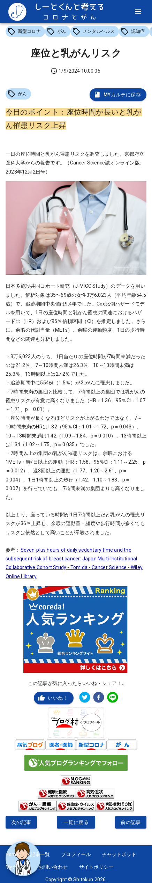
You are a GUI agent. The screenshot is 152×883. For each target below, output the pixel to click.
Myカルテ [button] (16, 867)
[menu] (138, 11)
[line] (112, 698)
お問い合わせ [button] (53, 867)
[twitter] (84, 698)
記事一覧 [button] (40, 854)
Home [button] (12, 854)
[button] (25, 31)
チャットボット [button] (119, 854)
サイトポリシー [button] (96, 867)
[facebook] (98, 698)
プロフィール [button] (75, 854)
